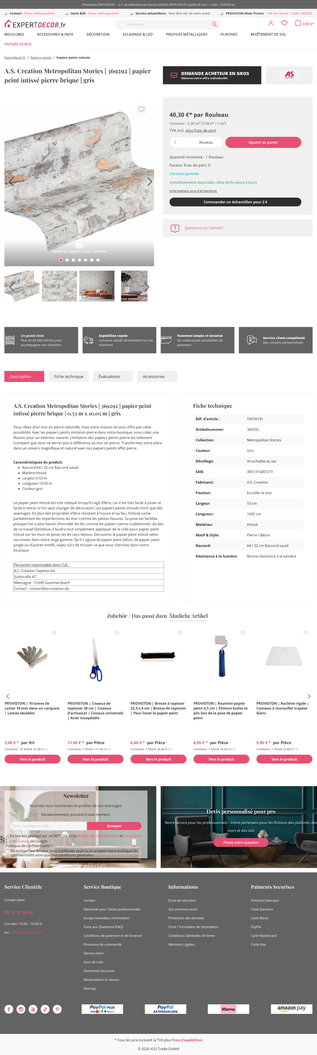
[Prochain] (148, 183)
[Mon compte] (271, 24)
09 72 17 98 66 (18, 912)
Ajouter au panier (263, 142)
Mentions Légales (181, 944)
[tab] (24, 376)
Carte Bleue (259, 918)
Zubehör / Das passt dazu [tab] (137, 615)
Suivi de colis (93, 962)
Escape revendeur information (106, 918)
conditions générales (75, 855)
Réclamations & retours (101, 979)
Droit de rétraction (182, 900)
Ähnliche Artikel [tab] (188, 615)
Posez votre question (39, 13)
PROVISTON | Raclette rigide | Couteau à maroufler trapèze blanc (282, 708)
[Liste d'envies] (284, 24)
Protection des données (186, 918)
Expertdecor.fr (15, 57)
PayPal (256, 927)
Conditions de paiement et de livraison (113, 935)
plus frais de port (201, 130)
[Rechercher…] (162, 24)
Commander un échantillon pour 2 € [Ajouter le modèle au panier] (235, 202)
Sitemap (90, 988)
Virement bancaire (265, 900)
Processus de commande (103, 944)
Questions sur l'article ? (204, 228)
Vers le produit (32, 759)
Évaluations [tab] (109, 376)
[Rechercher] (214, 24)
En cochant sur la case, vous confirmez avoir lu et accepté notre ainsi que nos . (74, 853)
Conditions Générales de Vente (191, 935)
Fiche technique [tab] (68, 376)
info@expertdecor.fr (27, 932)
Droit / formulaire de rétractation (193, 927)
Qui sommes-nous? (183, 909)
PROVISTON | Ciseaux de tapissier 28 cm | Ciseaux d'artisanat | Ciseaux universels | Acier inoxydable (95, 710)
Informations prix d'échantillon (193, 191)
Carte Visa (258, 944)
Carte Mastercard (264, 935)
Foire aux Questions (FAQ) (103, 927)
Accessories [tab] (154, 376)
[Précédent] (10, 183)
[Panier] (305, 24)
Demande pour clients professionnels (112, 909)
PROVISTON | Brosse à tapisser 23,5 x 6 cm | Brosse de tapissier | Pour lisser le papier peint (158, 708)
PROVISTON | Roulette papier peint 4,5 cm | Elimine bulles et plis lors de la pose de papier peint (221, 710)
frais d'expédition (187, 1040)
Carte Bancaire (262, 909)
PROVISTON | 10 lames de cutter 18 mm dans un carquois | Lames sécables (32, 708)
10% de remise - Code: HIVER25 (290, 13)
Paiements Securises (99, 971)
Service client (93, 953)
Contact (89, 900)
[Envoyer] (114, 826)
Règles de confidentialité (98, 835)
